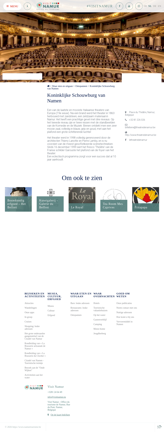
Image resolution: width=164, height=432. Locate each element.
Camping (97, 324)
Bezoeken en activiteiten (35, 295)
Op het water (99, 315)
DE (154, 6)
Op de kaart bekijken (60, 415)
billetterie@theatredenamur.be (140, 126)
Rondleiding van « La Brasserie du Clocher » (35, 354)
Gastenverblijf (100, 320)
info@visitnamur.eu (57, 397)
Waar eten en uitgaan (62, 86)
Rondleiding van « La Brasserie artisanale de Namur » (35, 346)
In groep (28, 317)
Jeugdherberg (99, 333)
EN (159, 6)
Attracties (29, 303)
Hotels (96, 303)
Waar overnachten (104, 295)
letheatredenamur (136, 140)
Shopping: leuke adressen (32, 327)
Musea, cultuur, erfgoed (55, 296)
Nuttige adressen (124, 312)
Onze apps (29, 312)
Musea (51, 306)
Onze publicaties (124, 303)
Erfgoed (51, 315)
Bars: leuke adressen (80, 303)
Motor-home (99, 329)
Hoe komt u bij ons (125, 317)
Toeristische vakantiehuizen (100, 309)
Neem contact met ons (126, 308)
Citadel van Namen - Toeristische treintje (34, 362)
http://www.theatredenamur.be (140, 133)
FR (145, 6)
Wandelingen (31, 308)
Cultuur (51, 311)
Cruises (28, 322)
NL (150, 6)
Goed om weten (123, 295)
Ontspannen (81, 86)
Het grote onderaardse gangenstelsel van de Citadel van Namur (35, 336)
